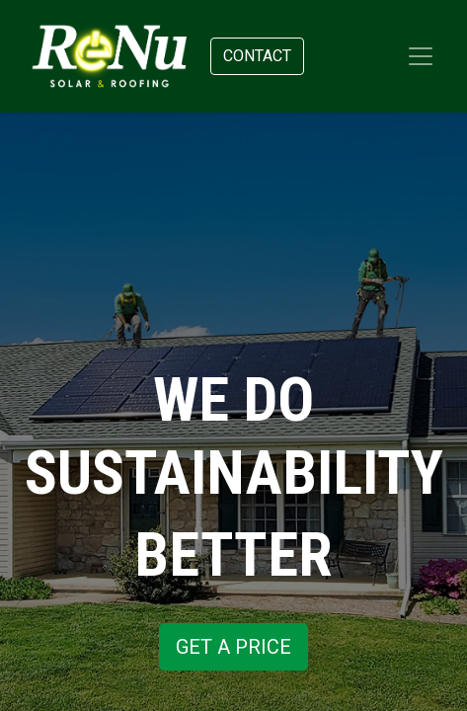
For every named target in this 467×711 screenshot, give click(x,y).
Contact (257, 55)
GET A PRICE (233, 647)
